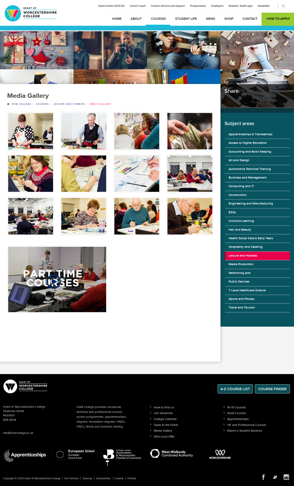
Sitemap (87, 478)
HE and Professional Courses (246, 425)
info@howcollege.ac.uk (18, 433)
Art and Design (239, 160)
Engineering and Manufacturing (251, 204)
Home (116, 19)
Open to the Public (166, 425)
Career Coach (138, 6)
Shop (228, 19)
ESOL (232, 212)
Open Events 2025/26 (111, 6)
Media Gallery (163, 430)
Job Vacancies (163, 413)
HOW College (21, 104)
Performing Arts (240, 273)
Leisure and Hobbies (243, 256)
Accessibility (103, 478)
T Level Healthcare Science (247, 290)
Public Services (239, 282)
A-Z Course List (235, 389)
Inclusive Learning (241, 221)
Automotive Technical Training (250, 169)
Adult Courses (236, 413)
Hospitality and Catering (246, 247)
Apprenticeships (238, 419)
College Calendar (165, 419)
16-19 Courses (236, 407)
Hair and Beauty (240, 230)
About (136, 19)
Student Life (186, 19)
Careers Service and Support (168, 6)
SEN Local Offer (164, 436)
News (210, 19)
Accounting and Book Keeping (250, 152)
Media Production (241, 264)
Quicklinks (264, 6)
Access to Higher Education (248, 143)
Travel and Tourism (242, 307)
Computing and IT (241, 186)
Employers (217, 6)
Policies (131, 478)
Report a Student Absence (244, 430)
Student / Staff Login (241, 6)
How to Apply (278, 19)
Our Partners (71, 478)
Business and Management (247, 178)
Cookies (119, 478)
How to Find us (164, 407)
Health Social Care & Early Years (251, 238)
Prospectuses (198, 6)
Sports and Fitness (241, 299)
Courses (158, 19)
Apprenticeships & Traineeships (250, 134)
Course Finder (272, 389)
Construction (238, 195)
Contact (250, 19)
